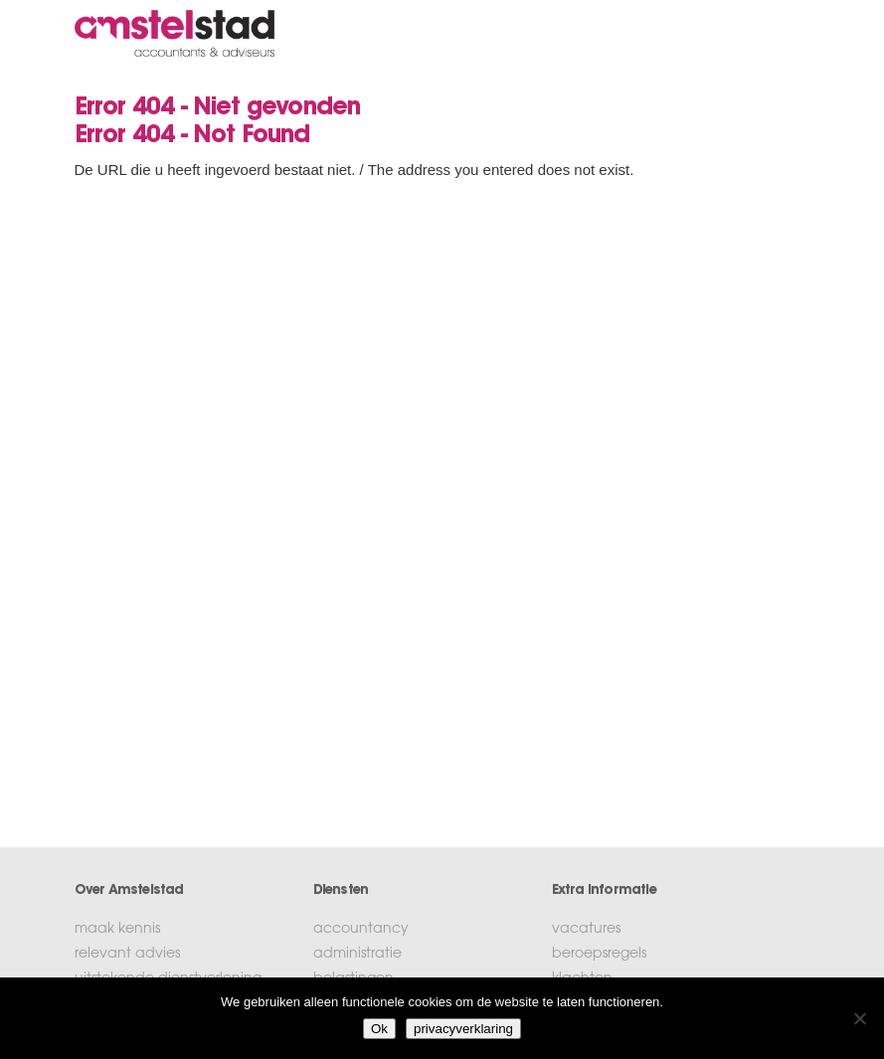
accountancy (361, 930)
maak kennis (117, 930)
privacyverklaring (463, 1028)
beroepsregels (599, 955)
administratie (357, 955)
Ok (379, 1028)
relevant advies (127, 955)
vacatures (586, 930)
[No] (859, 1018)
